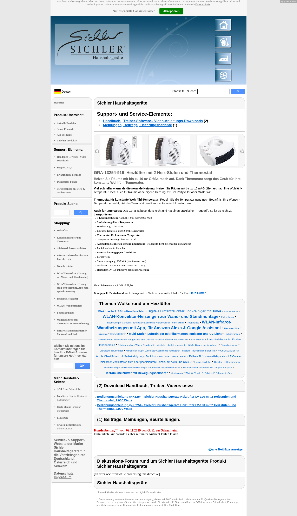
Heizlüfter (62, 230)
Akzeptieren (171, 11)
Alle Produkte (64, 134)
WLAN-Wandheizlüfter (69, 305)
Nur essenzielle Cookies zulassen (134, 11)
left (97, 151)
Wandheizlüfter (65, 266)
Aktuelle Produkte (66, 123)
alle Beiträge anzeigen (228, 449)
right (242, 151)
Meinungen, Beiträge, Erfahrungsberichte (137, 125)
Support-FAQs (64, 167)
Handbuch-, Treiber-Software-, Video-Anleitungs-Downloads (153, 121)
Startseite (178, 91)
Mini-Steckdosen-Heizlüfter (71, 248)
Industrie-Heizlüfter (67, 298)
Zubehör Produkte (67, 140)
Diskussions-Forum (67, 181)
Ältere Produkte (65, 129)
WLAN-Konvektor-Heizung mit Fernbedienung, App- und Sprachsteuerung (72, 288)
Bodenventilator (65, 312)
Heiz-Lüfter (198, 293)
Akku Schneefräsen (69, 389)
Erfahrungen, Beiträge (69, 174)
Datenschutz (202, 4)
